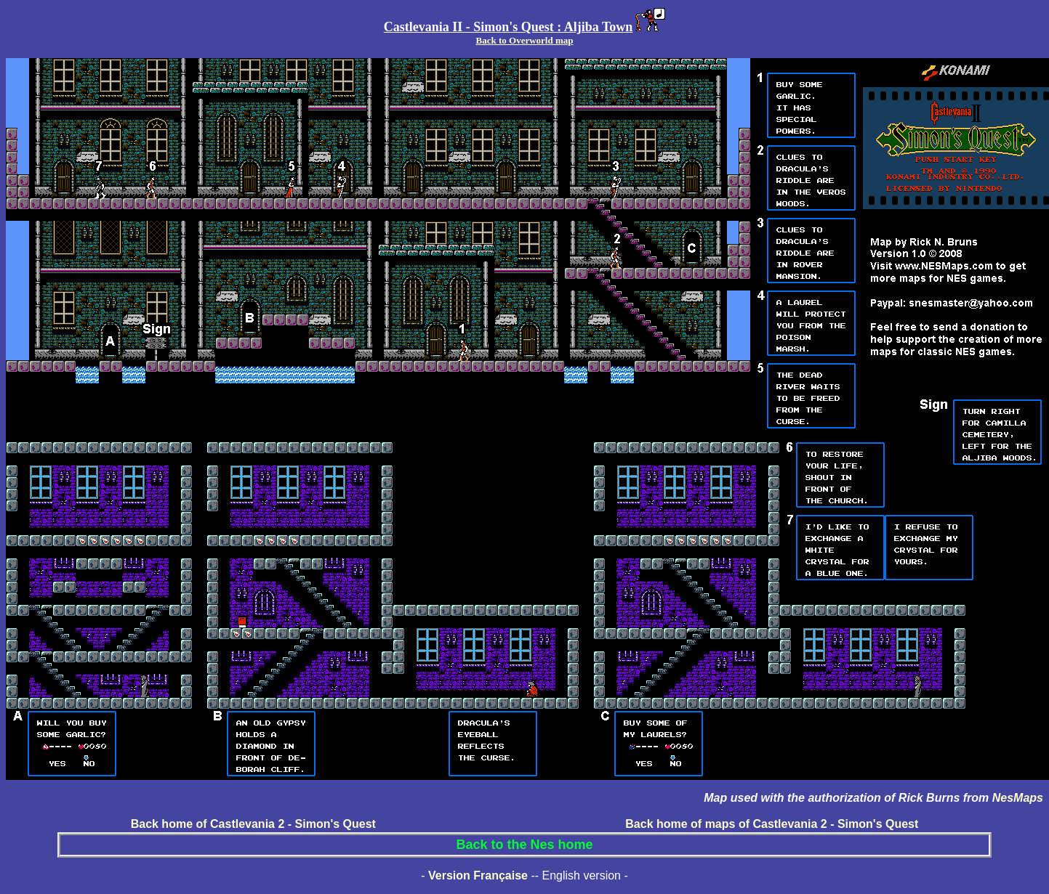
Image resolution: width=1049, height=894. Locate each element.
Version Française (478, 875)
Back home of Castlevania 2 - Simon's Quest (253, 824)
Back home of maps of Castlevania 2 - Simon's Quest (771, 824)
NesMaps (1017, 798)
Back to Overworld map (525, 40)
